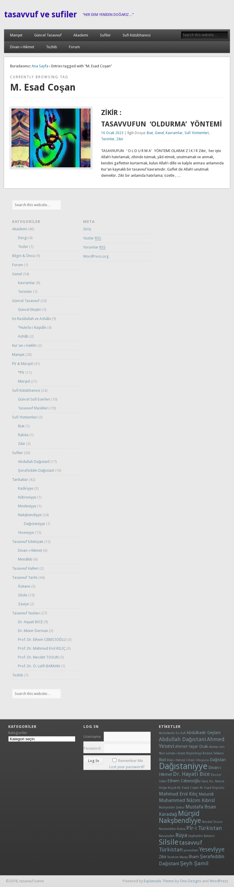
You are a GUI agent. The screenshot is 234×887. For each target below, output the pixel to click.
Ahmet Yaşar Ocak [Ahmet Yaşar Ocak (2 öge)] (191, 746)
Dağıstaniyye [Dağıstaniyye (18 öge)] (183, 766)
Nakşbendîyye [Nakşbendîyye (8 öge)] (180, 821)
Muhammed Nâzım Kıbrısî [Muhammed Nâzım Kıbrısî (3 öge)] (187, 800)
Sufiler (105, 35)
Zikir (119, 139)
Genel (159, 133)
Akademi (80, 35)
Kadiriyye (25, 488)
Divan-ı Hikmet (22, 47)
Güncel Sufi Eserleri (34, 399)
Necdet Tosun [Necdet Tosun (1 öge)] (212, 822)
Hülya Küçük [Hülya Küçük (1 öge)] (168, 788)
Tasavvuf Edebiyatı (27, 541)
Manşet (16, 35)
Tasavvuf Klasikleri (33, 408)
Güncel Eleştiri (30, 309)
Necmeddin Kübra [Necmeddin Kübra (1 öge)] (172, 829)
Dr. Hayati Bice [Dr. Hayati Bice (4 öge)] (191, 774)
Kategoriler (17, 733)
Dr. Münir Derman (33, 630)
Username (92, 736)
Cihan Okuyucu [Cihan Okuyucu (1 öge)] (197, 760)
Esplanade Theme (159, 881)
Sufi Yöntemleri (196, 133)
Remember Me (130, 760)
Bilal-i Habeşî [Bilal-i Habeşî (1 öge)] (176, 760)
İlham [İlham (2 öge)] (194, 856)
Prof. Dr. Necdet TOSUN (38, 657)
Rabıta (23, 435)
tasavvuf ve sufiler (40, 14)
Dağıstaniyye (34, 523)
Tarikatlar (20, 479)
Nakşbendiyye (30, 515)
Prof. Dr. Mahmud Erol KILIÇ (41, 648)
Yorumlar (94, 247)
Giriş (87, 229)
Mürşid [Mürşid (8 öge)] (189, 814)
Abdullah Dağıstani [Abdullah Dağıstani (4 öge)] (182, 739)
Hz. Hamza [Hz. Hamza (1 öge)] (216, 781)
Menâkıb (25, 559)
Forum (74, 47)
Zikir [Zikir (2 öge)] (163, 856)
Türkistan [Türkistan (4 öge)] (171, 849)
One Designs (190, 881)
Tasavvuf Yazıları (26, 613)
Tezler (23, 246)
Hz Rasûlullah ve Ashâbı (31, 318)
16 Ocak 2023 (112, 133)
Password (92, 748)
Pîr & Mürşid (22, 363)
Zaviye (23, 604)
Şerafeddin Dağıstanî (36, 470)
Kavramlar (174, 133)
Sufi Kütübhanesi (137, 35)
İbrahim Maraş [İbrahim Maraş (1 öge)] (177, 857)
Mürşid (24, 381)
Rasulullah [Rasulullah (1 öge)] (166, 836)
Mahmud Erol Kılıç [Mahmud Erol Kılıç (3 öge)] (178, 794)
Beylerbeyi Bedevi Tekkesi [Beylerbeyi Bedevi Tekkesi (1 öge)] (205, 753)
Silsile (22, 595)
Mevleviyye (27, 506)
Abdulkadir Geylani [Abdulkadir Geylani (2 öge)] (203, 732)
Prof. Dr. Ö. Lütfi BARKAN (39, 666)
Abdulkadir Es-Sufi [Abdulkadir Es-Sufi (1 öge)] (172, 733)
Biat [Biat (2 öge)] (162, 759)
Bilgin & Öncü (23, 256)
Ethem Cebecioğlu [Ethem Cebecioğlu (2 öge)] (183, 780)
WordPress (219, 881)
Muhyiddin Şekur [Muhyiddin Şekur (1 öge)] (171, 807)
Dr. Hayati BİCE (30, 622)
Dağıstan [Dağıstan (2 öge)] (218, 759)
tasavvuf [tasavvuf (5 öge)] (190, 842)
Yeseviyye (26, 532)
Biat (150, 133)
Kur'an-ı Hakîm (24, 345)
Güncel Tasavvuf (48, 35)
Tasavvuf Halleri (25, 568)
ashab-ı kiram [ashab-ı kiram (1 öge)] (175, 753)
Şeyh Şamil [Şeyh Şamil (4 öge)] (194, 863)
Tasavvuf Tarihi (24, 577)
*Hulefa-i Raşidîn (32, 327)
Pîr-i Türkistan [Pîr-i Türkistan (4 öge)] (204, 828)
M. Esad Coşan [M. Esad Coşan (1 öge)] (188, 788)
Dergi (22, 238)
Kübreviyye (27, 497)
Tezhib (51, 47)
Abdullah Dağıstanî (34, 461)
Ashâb (23, 336)
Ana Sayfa (40, 66)
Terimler (108, 139)
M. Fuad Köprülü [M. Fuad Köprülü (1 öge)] (212, 788)
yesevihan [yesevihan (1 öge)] (191, 850)
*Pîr (21, 372)
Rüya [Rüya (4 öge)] (181, 835)
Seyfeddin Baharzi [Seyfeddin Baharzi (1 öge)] (201, 836)
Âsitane (24, 586)
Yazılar (92, 238)
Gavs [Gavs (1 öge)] (204, 781)
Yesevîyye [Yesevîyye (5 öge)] (212, 849)
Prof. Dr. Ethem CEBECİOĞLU (42, 639)
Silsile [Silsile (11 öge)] (168, 842)
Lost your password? (127, 767)
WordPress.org (96, 256)
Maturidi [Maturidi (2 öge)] (206, 794)
